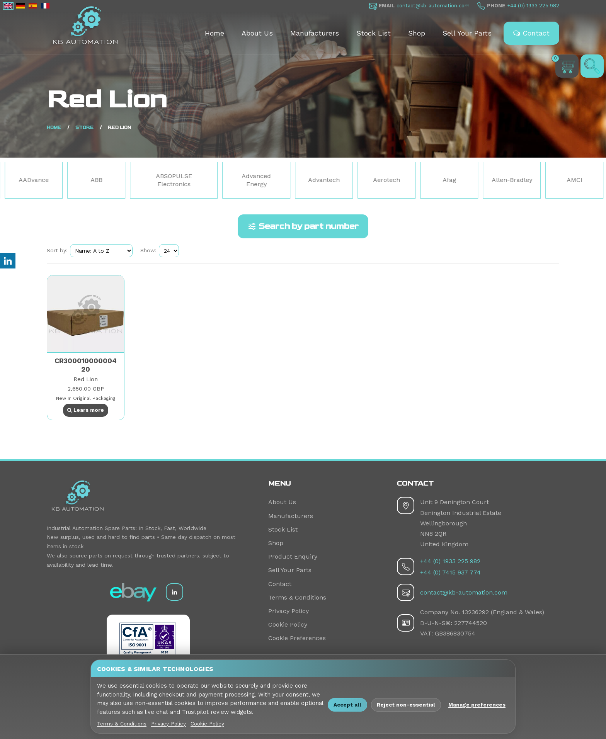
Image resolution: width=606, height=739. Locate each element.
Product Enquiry (292, 556)
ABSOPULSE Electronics (219, 180)
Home (214, 33)
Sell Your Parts (467, 33)
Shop (416, 33)
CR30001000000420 (85, 365)
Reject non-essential (406, 705)
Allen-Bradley (557, 179)
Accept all (347, 705)
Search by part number (303, 226)
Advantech (369, 179)
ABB (142, 179)
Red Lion (85, 379)
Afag (494, 179)
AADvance (79, 179)
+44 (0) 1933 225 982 (533, 5)
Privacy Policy (288, 611)
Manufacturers (314, 33)
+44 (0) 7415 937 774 (450, 572)
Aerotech (431, 179)
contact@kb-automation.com (433, 5)
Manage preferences (477, 705)
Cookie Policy (287, 624)
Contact (531, 33)
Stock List (373, 33)
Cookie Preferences (297, 638)
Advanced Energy (301, 180)
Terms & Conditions (297, 597)
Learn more (85, 410)
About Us (257, 33)
